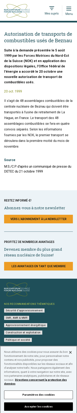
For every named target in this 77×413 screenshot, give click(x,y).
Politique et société (18, 339)
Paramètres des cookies (38, 395)
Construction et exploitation (23, 332)
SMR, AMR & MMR (17, 317)
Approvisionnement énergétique (26, 325)
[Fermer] (70, 353)
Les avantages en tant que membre (38, 266)
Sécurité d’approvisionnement (24, 310)
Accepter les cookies (38, 407)
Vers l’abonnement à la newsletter (38, 219)
